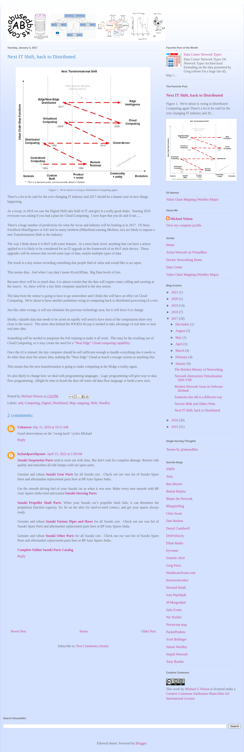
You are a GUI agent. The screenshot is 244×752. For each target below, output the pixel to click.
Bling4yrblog (175, 506)
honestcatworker (177, 580)
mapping (83, 403)
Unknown (24, 427)
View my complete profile (183, 225)
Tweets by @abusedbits (182, 449)
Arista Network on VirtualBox (186, 252)
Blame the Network (179, 498)
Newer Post (18, 631)
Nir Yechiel (174, 617)
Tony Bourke (175, 661)
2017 (175, 318)
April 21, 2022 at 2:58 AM (64, 454)
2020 (175, 299)
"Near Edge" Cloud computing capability (102, 343)
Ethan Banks (174, 543)
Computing (32, 403)
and (20, 403)
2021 (175, 292)
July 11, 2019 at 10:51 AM (50, 427)
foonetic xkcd (175, 558)
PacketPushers (176, 632)
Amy (169, 476)
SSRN (170, 469)
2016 (175, 420)
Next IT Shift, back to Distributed (194, 95)
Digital (46, 403)
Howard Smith (176, 587)
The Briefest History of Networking (199, 369)
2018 (175, 312)
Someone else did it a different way (198, 397)
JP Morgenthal (176, 602)
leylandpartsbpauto (31, 454)
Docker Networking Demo (184, 260)
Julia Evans (174, 610)
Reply (21, 440)
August (180, 331)
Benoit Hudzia (176, 491)
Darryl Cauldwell (178, 528)
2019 (175, 305)
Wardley (104, 403)
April (179, 344)
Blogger (141, 743)
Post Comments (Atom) (92, 646)
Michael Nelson (181, 219)
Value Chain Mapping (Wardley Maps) (192, 199)
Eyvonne (172, 550)
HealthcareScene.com (180, 573)
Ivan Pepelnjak (176, 595)
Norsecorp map (176, 624)
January (181, 363)
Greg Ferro (173, 565)
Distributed (60, 403)
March (180, 350)
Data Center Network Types (202, 54)
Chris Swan (174, 513)
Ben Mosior (174, 484)
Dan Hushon (174, 521)
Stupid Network (177, 654)
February (181, 357)
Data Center (174, 267)
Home (84, 631)
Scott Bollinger (176, 639)
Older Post (148, 631)
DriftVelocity (175, 536)
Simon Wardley (176, 647)
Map (72, 403)
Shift (94, 403)
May (178, 337)
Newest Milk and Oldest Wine (195, 404)
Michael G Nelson (197, 689)
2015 (175, 427)
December (182, 324)
